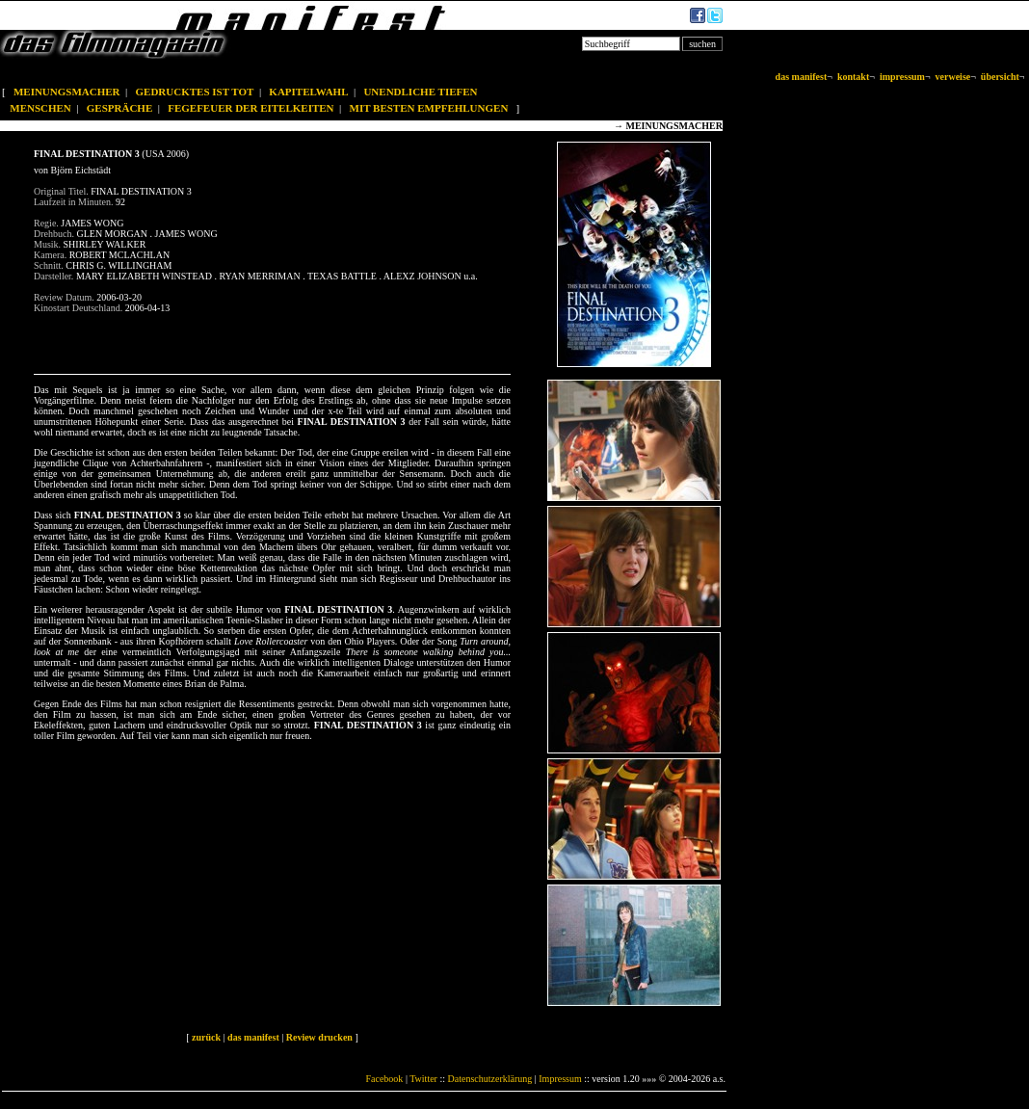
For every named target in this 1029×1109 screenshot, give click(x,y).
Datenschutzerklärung (490, 1078)
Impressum (560, 1078)
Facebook (384, 1078)
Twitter (423, 1078)
